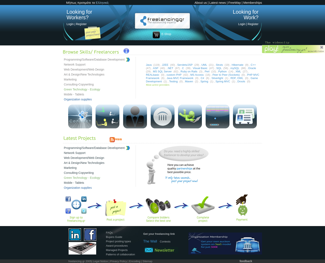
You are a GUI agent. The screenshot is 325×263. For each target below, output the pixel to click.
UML (204, 64)
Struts (220, 64)
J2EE (165, 64)
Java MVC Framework (180, 78)
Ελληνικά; (102, 2)
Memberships (252, 2)
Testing (173, 81)
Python (222, 71)
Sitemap (148, 261)
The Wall (150, 241)
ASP (156, 68)
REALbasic (153, 74)
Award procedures (117, 245)
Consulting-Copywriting (79, 84)
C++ (253, 64)
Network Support (74, 64)
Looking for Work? (245, 14)
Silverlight (217, 78)
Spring (204, 81)
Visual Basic (200, 68)
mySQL (235, 68)
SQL (219, 68)
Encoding (134, 261)
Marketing (70, 79)
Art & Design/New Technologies (84, 74)
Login (70, 24)
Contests (165, 241)
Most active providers (157, 84)
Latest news (217, 2)
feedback (246, 261)
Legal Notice (100, 261)
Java (149, 64)
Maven (189, 81)
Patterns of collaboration (120, 254)
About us (201, 2)
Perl (207, 71)
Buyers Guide (114, 237)
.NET (170, 68)
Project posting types (118, 241)
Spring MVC (223, 81)
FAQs (109, 232)
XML (238, 71)
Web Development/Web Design (84, 69)
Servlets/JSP (185, 64)
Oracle (252, 68)
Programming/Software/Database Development (94, 59)
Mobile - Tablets (74, 94)
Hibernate (238, 64)
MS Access (197, 74)
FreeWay (234, 2)
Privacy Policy (118, 261)
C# (203, 78)
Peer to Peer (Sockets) (226, 74)
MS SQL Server (162, 71)
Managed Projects (117, 250)
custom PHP (174, 74)
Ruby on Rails (189, 71)
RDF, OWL (237, 78)
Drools (241, 81)
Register (81, 24)
